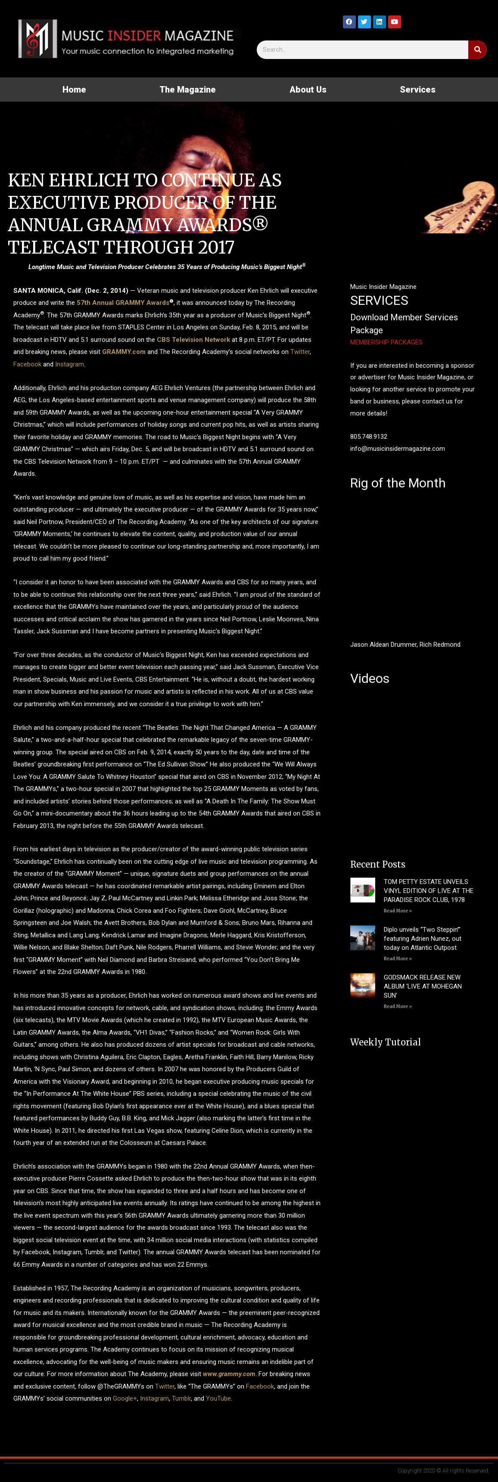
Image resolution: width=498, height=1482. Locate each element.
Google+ (125, 1398)
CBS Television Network (193, 340)
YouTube (218, 1398)
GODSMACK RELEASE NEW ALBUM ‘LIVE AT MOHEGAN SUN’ (423, 986)
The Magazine (187, 89)
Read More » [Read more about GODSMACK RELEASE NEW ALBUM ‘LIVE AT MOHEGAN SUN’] (398, 1006)
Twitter (300, 352)
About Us (308, 89)
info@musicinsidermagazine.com (397, 449)
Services (418, 89)
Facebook (27, 364)
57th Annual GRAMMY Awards (123, 303)
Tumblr (181, 1398)
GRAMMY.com (124, 352)
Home (74, 89)
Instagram (69, 364)
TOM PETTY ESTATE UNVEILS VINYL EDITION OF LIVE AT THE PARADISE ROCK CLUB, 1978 (428, 891)
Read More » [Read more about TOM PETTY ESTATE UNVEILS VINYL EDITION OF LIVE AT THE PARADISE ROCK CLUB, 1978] (398, 911)
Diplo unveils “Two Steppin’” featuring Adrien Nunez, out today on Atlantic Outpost (422, 939)
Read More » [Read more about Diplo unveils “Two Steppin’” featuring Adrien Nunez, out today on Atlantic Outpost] (398, 958)
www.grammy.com (229, 1374)
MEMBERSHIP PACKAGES (386, 342)
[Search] (477, 49)
